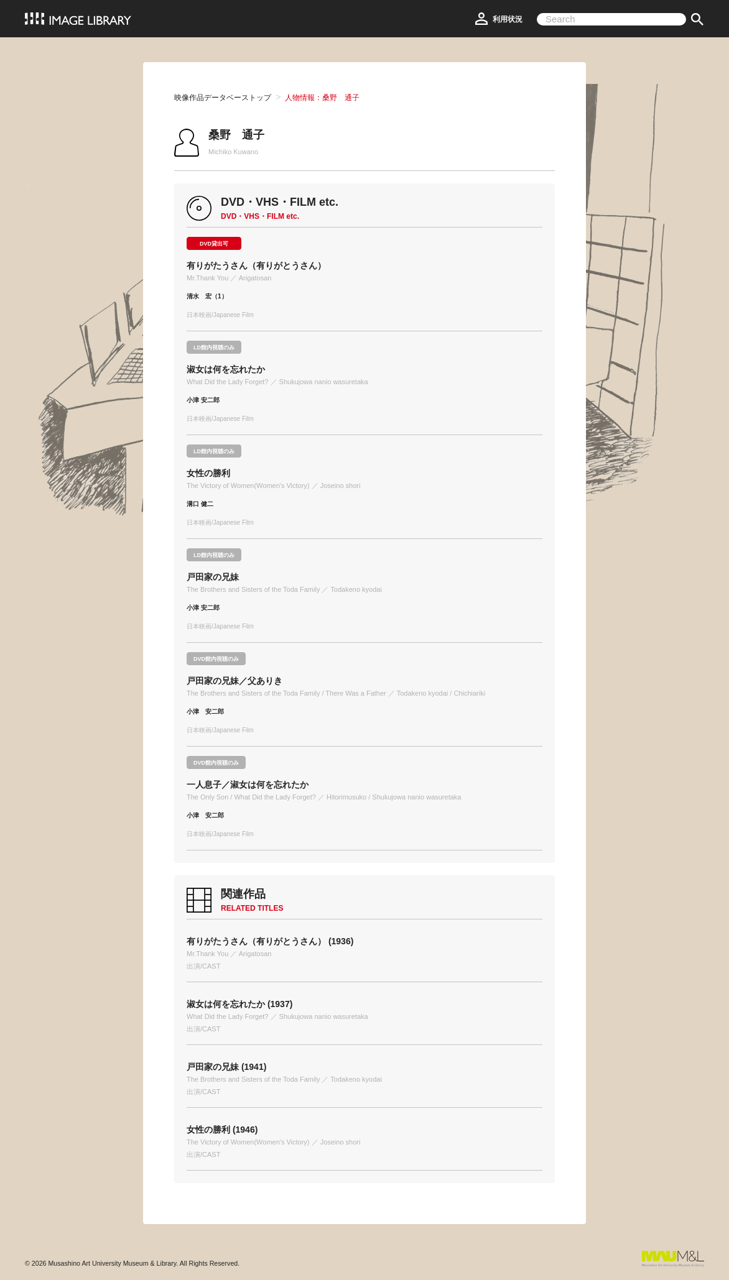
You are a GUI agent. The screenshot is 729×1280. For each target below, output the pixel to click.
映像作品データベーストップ (222, 97)
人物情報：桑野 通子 (322, 97)
